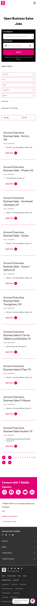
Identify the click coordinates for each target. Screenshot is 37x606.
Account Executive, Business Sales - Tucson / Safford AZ (16, 266)
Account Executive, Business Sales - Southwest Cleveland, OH (18, 201)
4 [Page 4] (20, 457)
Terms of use (16, 593)
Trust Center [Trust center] (14, 584)
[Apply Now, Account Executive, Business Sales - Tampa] (11, 249)
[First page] (4, 457)
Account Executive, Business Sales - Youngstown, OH (13, 301)
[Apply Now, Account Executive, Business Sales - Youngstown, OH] (11, 317)
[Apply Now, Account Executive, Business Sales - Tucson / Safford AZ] (11, 283)
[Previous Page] (10, 457)
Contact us (18, 541)
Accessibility (5, 597)
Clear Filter (4, 101)
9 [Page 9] (31, 457)
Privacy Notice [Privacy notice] (5, 584)
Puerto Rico (16, 580)
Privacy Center (23, 584)
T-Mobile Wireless (18, 553)
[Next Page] (4, 462)
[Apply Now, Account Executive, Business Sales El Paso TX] (11, 382)
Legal (3, 511)
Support (18, 547)
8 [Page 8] (29, 457)
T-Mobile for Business (18, 559)
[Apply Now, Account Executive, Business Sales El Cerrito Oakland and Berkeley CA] (11, 352)
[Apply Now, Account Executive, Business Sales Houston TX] (11, 446)
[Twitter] (18, 492)
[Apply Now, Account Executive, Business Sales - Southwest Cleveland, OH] (11, 218)
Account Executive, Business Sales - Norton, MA (16, 136)
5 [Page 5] (22, 457)
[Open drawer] (34, 3)
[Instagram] (4, 492)
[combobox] (19, 45)
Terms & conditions (6, 593)
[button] (30, 45)
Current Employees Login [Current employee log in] (9, 521)
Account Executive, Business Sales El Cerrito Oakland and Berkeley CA (17, 335)
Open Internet (14, 597)
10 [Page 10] (34, 457)
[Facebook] (11, 492)
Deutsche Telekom (6, 580)
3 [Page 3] (18, 457)
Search (18, 52)
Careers (25, 576)
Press (19, 576)
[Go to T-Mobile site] (3, 3)
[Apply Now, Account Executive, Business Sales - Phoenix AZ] (11, 183)
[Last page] (10, 462)
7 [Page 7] (27, 457)
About (3, 576)
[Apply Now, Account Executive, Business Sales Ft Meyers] (11, 413)
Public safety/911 (19, 588)
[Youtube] (25, 492)
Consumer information (7, 588)
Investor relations (11, 576)
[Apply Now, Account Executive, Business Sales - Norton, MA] (11, 153)
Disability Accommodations (9, 516)
